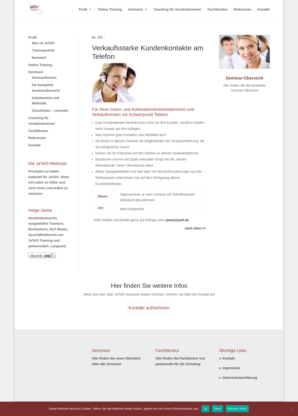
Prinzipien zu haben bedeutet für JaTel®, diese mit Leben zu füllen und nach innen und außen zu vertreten (48, 182)
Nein (217, 408)
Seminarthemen (44, 78)
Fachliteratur (217, 9)
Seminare (135, 9)
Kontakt (264, 9)
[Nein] (292, 408)
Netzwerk (39, 58)
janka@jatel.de (177, 220)
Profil (83, 9)
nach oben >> (195, 228)
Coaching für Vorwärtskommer (178, 9)
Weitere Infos (237, 408)
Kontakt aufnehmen (149, 307)
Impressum (231, 368)
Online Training (110, 9)
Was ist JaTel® (43, 43)
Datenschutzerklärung (240, 378)
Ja (205, 408)
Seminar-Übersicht (244, 78)
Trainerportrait (43, 50)
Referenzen (242, 9)
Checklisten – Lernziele (50, 110)
